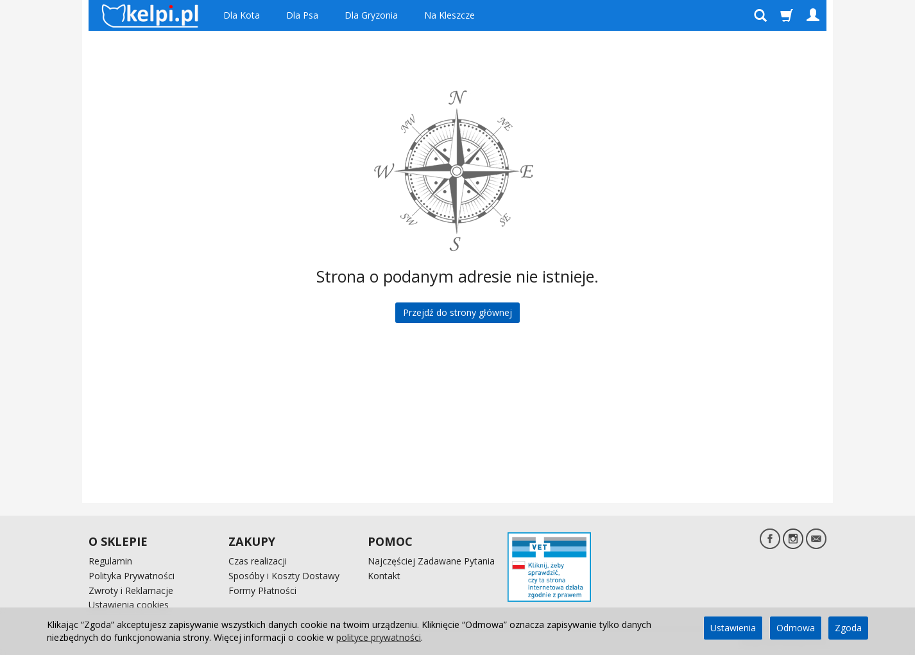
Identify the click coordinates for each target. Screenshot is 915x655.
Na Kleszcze (449, 15)
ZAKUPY (251, 541)
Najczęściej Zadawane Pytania (431, 561)
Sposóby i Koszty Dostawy (283, 576)
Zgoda (848, 628)
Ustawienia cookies (129, 604)
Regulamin (110, 561)
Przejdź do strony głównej (457, 312)
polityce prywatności (378, 637)
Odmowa (795, 628)
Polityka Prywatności (132, 576)
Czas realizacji (257, 561)
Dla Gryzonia (371, 15)
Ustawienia (733, 628)
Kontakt (384, 576)
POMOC (390, 541)
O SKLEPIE (118, 541)
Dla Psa (302, 15)
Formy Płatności (262, 590)
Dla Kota (241, 15)
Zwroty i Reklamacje (131, 590)
